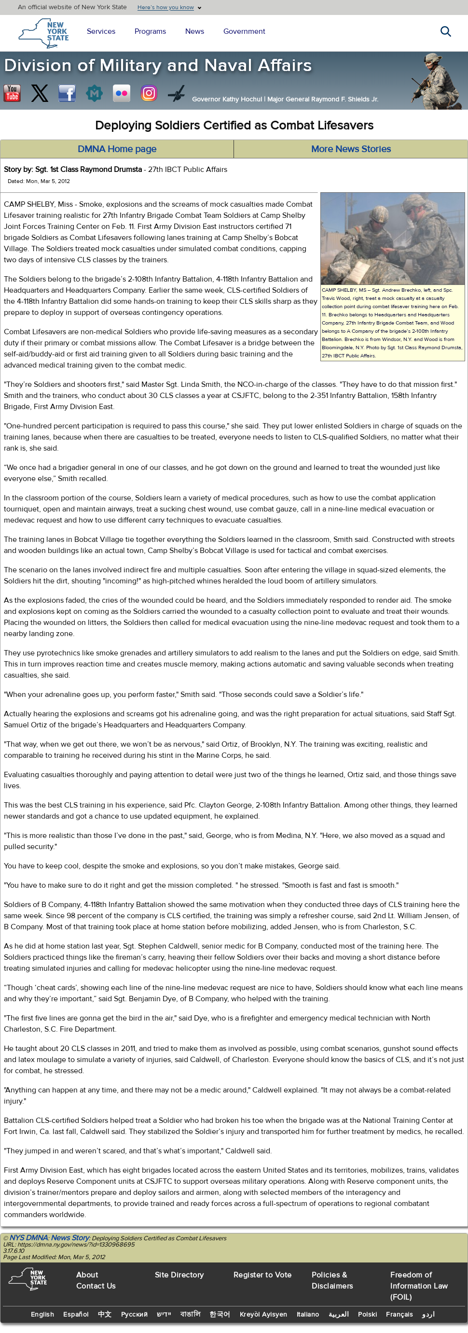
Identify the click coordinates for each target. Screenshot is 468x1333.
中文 (105, 1314)
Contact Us (96, 1286)
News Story (70, 1238)
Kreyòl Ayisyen (264, 1314)
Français (399, 1314)
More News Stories (351, 149)
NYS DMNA (28, 1238)
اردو (428, 1314)
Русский (134, 1314)
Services (101, 31)
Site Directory (179, 1275)
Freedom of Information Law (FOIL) (419, 1286)
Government (244, 31)
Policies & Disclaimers (332, 1280)
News (194, 31)
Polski (367, 1314)
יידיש (164, 1314)
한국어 (220, 1314)
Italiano (308, 1314)
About (87, 1275)
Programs (150, 31)
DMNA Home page (117, 149)
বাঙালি (190, 1314)
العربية (339, 1314)
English (43, 1314)
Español (76, 1314)
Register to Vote (263, 1275)
